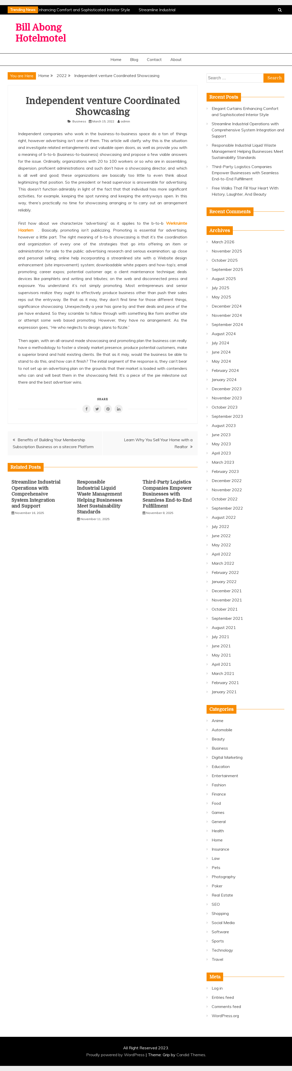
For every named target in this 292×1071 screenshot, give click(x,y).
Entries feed (223, 997)
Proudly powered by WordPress (116, 1054)
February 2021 (225, 682)
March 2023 (223, 462)
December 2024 (227, 306)
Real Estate (222, 895)
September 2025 (227, 269)
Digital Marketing (227, 757)
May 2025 (221, 296)
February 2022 (225, 572)
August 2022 (224, 517)
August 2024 (224, 333)
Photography (224, 876)
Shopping (220, 913)
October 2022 (225, 498)
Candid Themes (190, 1054)
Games (218, 812)
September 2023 (227, 416)
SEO (216, 904)
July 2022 (220, 526)
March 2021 (223, 673)
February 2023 (225, 471)
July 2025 (220, 287)
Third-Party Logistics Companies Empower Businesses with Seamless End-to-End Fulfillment (167, 494)
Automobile (222, 729)
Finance (219, 794)
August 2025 (224, 278)
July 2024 (220, 342)
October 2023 (225, 407)
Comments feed (226, 1006)
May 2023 (221, 443)
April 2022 (221, 554)
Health (218, 830)
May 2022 (221, 544)
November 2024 (227, 315)
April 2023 (221, 453)
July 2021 (220, 636)
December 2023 (227, 388)
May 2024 (221, 361)
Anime (217, 720)
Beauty (218, 738)
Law (216, 858)
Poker (217, 885)
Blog (134, 59)
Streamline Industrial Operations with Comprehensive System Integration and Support (35, 494)
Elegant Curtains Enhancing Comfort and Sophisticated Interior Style (69, 9)
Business (79, 121)
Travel (217, 959)
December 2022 (227, 480)
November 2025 (227, 251)
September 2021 (227, 618)
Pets (216, 867)
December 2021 (227, 590)
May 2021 (221, 655)
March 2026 (223, 241)
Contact (154, 59)
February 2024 (225, 370)
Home (115, 59)
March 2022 (223, 563)
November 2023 (227, 397)
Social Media (223, 922)
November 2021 (227, 599)
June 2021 (221, 645)
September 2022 (227, 508)
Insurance (220, 849)
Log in (217, 988)
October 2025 (225, 260)
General (219, 821)
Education (221, 766)
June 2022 (221, 535)
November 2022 (227, 489)
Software (220, 931)
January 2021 (224, 691)
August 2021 (224, 627)
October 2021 (225, 609)
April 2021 (221, 664)
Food (216, 803)
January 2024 (224, 379)
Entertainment (225, 775)
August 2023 (224, 425)
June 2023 (221, 434)
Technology (222, 950)
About (176, 59)
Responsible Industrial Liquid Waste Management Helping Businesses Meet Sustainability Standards (247, 151)
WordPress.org (225, 1015)
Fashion (219, 784)
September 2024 (227, 324)
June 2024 (221, 352)
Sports (218, 940)
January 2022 (224, 581)
